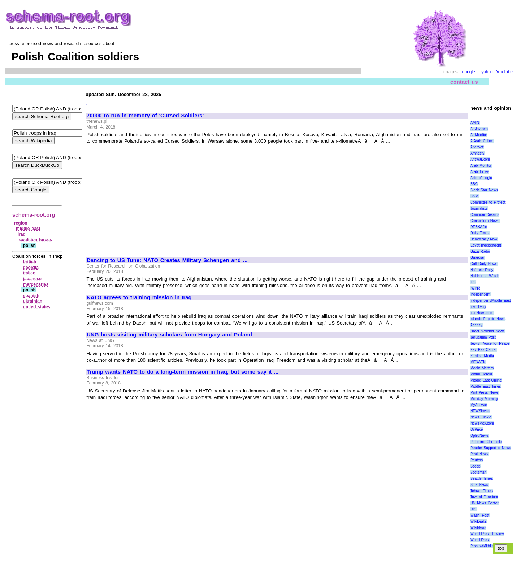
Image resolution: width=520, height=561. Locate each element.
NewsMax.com (482, 423)
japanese (32, 278)
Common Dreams (484, 215)
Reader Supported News (490, 448)
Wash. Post (479, 515)
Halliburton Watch (484, 276)
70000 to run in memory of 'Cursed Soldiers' (145, 115)
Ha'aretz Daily (481, 270)
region (20, 223)
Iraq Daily (478, 307)
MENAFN (477, 362)
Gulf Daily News (483, 264)
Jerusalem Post (483, 337)
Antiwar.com (480, 159)
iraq (22, 234)
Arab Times (479, 172)
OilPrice (476, 429)
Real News (479, 454)
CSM (474, 196)
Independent (480, 294)
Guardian (477, 258)
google (468, 71)
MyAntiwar (478, 405)
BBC (474, 184)
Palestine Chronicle (486, 442)
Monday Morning (484, 399)
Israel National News (487, 331)
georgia (31, 267)
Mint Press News (484, 393)
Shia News (479, 485)
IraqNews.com (481, 313)
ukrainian (32, 301)
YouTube (504, 71)
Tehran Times (481, 491)
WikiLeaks (478, 521)
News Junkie (480, 417)
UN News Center (484, 503)
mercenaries (36, 284)
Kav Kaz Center (483, 350)
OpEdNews (479, 436)
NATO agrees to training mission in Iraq (139, 297)
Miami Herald (481, 374)
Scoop (475, 466)
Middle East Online (486, 380)
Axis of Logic (481, 178)
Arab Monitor (480, 166)
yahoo (487, 71)
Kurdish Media (482, 356)
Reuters (476, 460)
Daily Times (479, 233)
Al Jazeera (479, 129)
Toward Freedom (484, 497)
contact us (464, 82)
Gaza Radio (480, 251)
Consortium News (484, 221)
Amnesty (477, 153)
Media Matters (482, 368)
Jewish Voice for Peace (489, 343)
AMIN (474, 123)
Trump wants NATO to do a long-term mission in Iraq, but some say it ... (182, 372)
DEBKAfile (478, 227)
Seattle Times (481, 478)
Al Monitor (478, 135)
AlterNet (476, 147)
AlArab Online (481, 141)
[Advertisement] (147, 197)
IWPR (475, 288)
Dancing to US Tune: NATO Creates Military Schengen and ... (167, 260)
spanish (31, 295)
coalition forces (36, 239)
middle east (28, 228)
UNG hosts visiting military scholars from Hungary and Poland (169, 335)
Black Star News (484, 190)
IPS (473, 282)
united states (37, 306)
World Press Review (487, 534)
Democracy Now (483, 239)
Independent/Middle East (490, 301)
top (501, 548)
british (29, 261)
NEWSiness (479, 411)
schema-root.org (33, 215)
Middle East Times (485, 386)
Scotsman (478, 472)
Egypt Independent (485, 245)
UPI (473, 509)
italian (29, 272)
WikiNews (478, 528)
